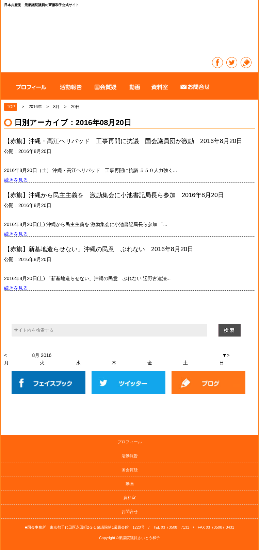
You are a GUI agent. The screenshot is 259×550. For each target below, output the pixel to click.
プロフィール (129, 442)
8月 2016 (41, 355)
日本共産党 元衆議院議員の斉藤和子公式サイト (129, 33)
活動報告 (130, 456)
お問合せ (130, 512)
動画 (130, 484)
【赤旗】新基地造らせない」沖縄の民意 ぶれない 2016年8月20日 (98, 249)
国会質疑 (130, 470)
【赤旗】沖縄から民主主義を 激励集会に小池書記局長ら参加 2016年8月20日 (114, 195)
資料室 (130, 498)
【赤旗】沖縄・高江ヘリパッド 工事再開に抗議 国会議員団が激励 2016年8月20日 (123, 141)
